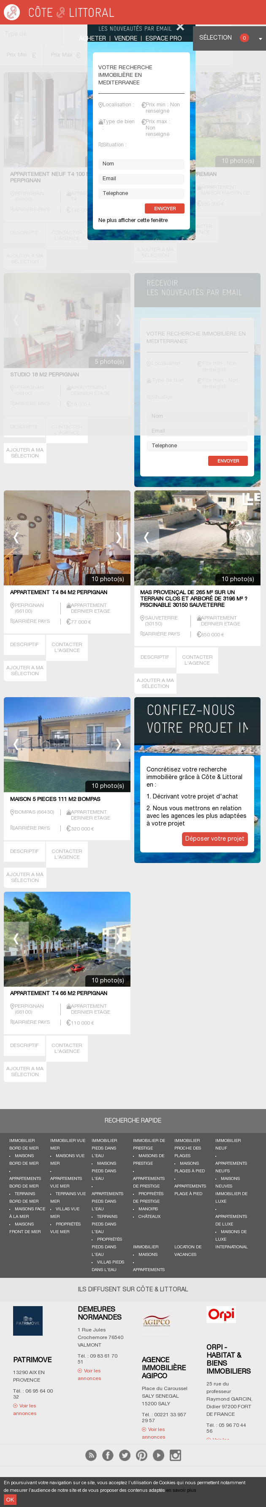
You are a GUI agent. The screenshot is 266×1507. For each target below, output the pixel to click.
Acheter (92, 39)
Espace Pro (164, 39)
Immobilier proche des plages (187, 1148)
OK (10, 1499)
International (231, 1247)
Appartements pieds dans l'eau (107, 1201)
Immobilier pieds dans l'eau (104, 1148)
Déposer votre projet (214, 839)
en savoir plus (181, 1490)
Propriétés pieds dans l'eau (107, 1247)
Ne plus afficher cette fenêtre (133, 220)
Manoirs (148, 1209)
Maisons (147, 1255)
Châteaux (149, 1217)
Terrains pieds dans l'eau (104, 1224)
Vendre (125, 39)
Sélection (224, 37)
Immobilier (145, 1247)
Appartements (149, 1270)
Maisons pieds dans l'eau (104, 1171)
